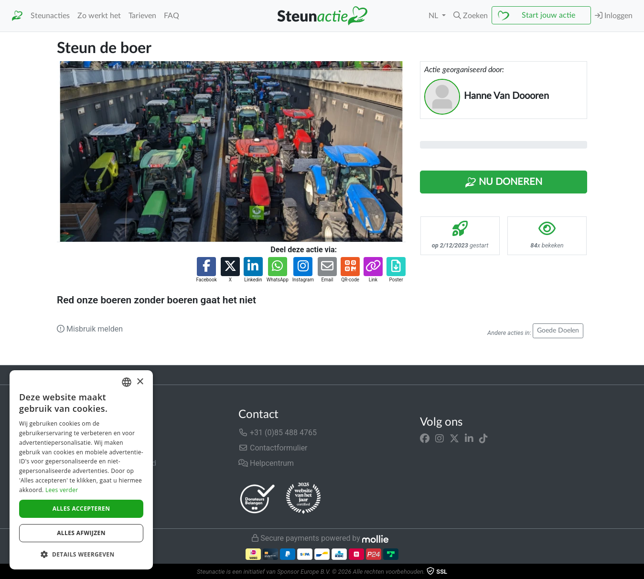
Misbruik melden (90, 328)
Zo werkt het (99, 16)
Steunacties (50, 16)
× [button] (139, 382)
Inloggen (614, 15)
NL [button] (434, 16)
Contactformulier (273, 447)
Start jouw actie (548, 15)
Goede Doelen (558, 330)
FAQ (171, 16)
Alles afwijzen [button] (81, 533)
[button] (471, 15)
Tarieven (142, 16)
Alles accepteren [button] (81, 508)
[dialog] (81, 469)
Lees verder (61, 490)
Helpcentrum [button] (266, 463)
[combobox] (126, 382)
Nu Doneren (503, 182)
